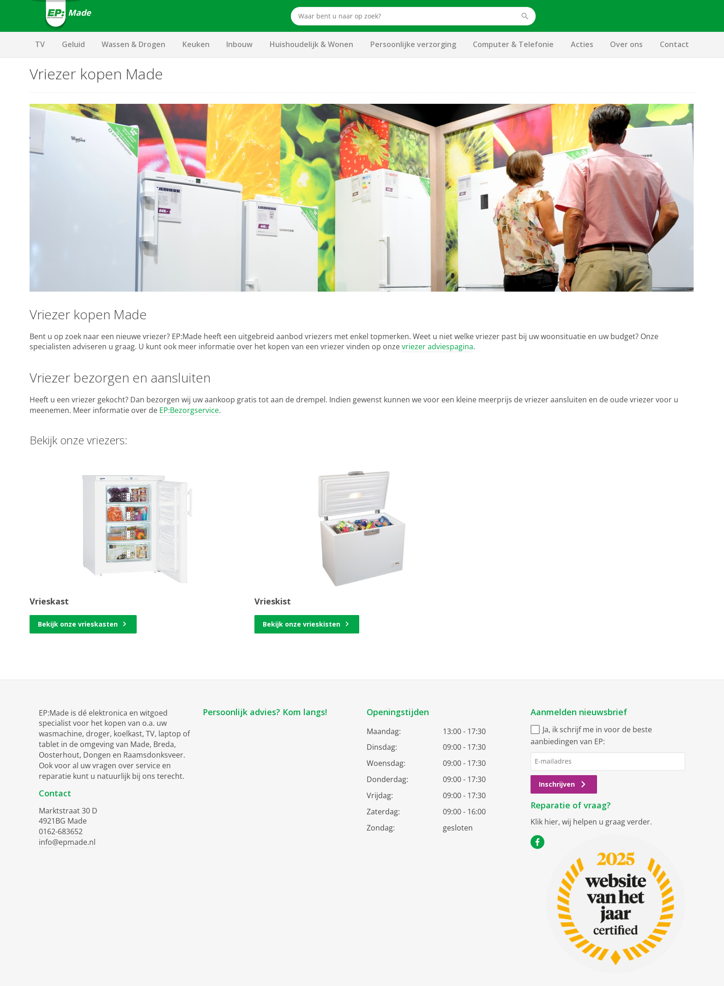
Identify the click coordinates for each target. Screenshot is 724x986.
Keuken (196, 44)
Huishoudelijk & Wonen (311, 44)
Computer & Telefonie (513, 44)
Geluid (73, 44)
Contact (674, 44)
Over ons (626, 44)
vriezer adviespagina (437, 346)
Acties (582, 44)
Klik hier (544, 822)
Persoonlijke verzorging (413, 44)
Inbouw (239, 44)
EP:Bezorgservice (189, 410)
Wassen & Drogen (133, 44)
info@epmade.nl (67, 842)
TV (40, 44)
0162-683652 (61, 831)
